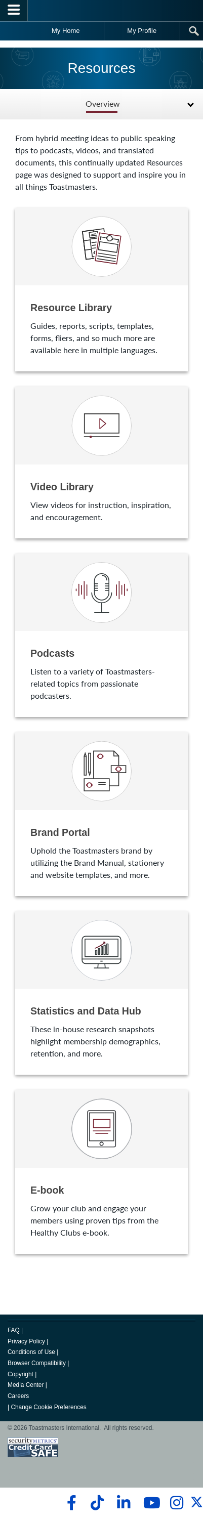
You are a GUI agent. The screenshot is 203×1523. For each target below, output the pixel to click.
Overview (103, 104)
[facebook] (70, 1502)
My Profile (141, 30)
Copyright (20, 1374)
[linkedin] (123, 1502)
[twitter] (196, 1506)
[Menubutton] (14, 10)
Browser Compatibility (37, 1363)
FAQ (14, 1330)
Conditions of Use (31, 1352)
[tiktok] (97, 1502)
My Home (66, 30)
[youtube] (149, 1502)
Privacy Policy (26, 1341)
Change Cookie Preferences (48, 1407)
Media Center (26, 1384)
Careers (18, 1396)
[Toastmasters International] (102, 10)
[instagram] (176, 1502)
